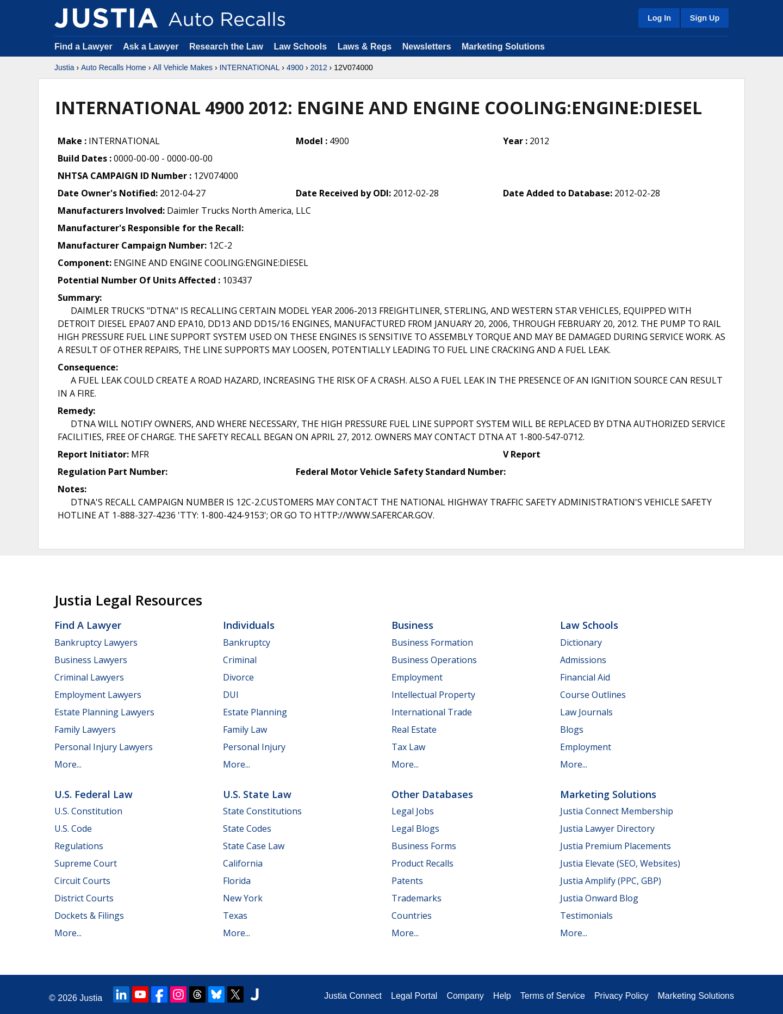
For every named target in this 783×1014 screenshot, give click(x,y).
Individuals (249, 625)
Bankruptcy (246, 642)
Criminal (240, 660)
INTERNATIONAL (249, 67)
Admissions (583, 660)
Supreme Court (85, 863)
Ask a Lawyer (152, 46)
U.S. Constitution (88, 811)
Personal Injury (254, 747)
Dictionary (581, 642)
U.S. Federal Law (93, 794)
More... (68, 764)
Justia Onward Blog (599, 898)
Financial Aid (585, 677)
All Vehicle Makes (183, 67)
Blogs (571, 729)
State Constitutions (262, 811)
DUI (231, 695)
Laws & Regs (365, 46)
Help (502, 995)
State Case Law (253, 846)
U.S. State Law (257, 794)
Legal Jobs (412, 811)
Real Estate (414, 729)
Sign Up (704, 18)
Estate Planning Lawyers (104, 712)
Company (464, 995)
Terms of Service (552, 995)
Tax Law (408, 747)
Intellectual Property (433, 695)
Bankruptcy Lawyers (96, 642)
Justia (64, 67)
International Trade (431, 712)
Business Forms (423, 846)
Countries (411, 916)
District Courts (84, 898)
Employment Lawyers (97, 695)
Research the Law (226, 46)
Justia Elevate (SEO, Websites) (620, 863)
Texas (235, 916)
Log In (659, 18)
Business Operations (434, 660)
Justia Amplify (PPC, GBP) (610, 881)
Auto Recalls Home (113, 67)
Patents (407, 881)
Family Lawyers (85, 729)
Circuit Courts (82, 881)
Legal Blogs (415, 828)
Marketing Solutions (503, 46)
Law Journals (586, 712)
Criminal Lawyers (89, 677)
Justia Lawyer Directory (607, 828)
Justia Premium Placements (615, 846)
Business (412, 625)
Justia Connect (353, 995)
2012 (318, 67)
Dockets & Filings (89, 916)
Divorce (238, 677)
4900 (295, 67)
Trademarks (416, 898)
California (243, 863)
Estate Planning (255, 712)
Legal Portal (414, 995)
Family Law (245, 729)
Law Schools (300, 46)
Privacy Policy (621, 995)
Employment (417, 677)
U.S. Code (73, 828)
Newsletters (426, 46)
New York (243, 898)
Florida (237, 881)
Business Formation (432, 642)
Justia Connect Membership (616, 811)
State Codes (247, 828)
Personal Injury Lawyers (103, 747)
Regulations (78, 846)
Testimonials (586, 916)
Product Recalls (422, 863)
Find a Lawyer (83, 46)
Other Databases (432, 794)
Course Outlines (593, 695)
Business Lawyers (90, 660)
